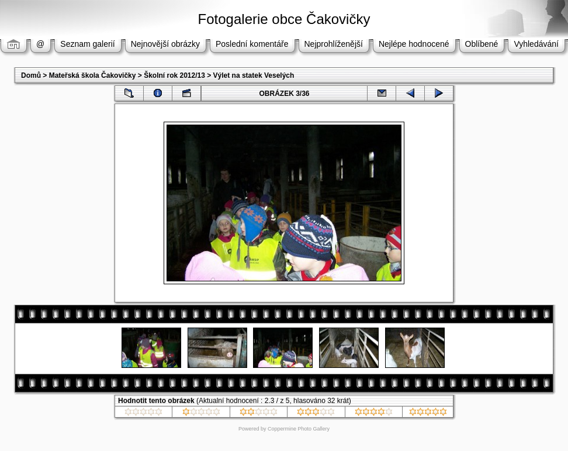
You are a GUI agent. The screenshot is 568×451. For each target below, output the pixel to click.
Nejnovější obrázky (165, 44)
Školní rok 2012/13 (174, 75)
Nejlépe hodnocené (414, 44)
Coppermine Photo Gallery (299, 429)
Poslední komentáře (252, 44)
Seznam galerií (87, 44)
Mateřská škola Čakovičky (92, 75)
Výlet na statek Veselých (254, 75)
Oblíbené (481, 44)
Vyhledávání (536, 44)
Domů (31, 75)
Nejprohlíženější (333, 44)
